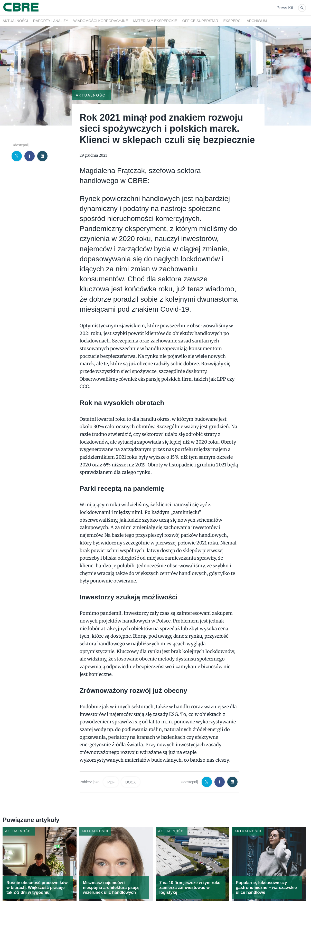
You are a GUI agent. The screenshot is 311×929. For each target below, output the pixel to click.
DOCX (130, 782)
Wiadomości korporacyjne (100, 21)
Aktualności (15, 21)
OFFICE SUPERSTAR (200, 21)
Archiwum (257, 21)
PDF (111, 782)
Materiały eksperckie (155, 21)
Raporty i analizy (50, 21)
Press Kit (285, 8)
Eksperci (232, 21)
